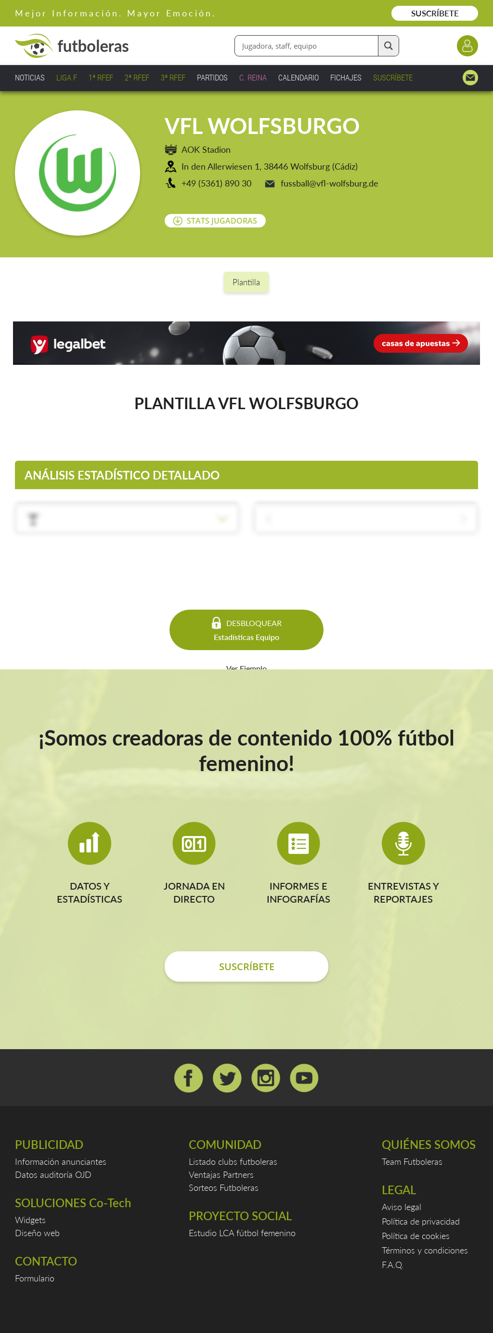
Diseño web (37, 1232)
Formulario (34, 1278)
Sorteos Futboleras (224, 1187)
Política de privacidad (421, 1221)
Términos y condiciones (425, 1250)
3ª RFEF (173, 77)
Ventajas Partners (221, 1174)
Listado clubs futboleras (233, 1161)
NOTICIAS (30, 77)
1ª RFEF (101, 77)
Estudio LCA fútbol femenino (242, 1232)
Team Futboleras (412, 1161)
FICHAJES (346, 77)
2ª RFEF (137, 77)
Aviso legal (401, 1206)
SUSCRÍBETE (435, 13)
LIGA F (66, 77)
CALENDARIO (298, 77)
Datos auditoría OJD (53, 1174)
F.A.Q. (392, 1264)
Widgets (30, 1219)
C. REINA (253, 77)
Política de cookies (416, 1235)
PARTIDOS (212, 77)
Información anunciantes (60, 1161)
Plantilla (246, 282)
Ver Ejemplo (246, 668)
